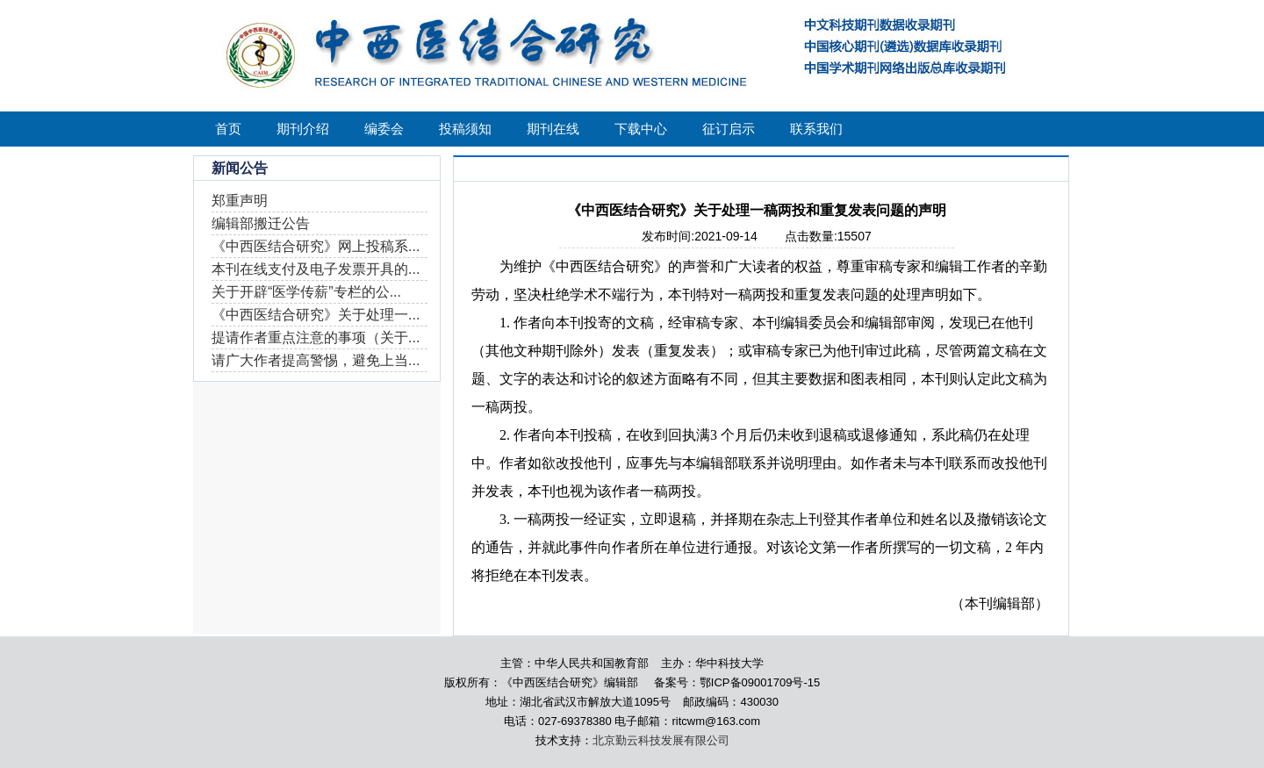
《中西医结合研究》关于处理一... (316, 314)
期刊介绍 (302, 128)
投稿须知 (465, 128)
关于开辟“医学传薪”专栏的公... (306, 291)
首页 (228, 128)
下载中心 (640, 128)
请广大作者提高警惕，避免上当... (316, 360)
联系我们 (816, 128)
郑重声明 (240, 200)
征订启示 (728, 128)
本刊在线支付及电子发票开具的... (316, 269)
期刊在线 (553, 128)
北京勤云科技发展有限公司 (660, 740)
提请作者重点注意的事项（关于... (316, 337)
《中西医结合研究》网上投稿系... (316, 246)
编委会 (384, 128)
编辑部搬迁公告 (261, 223)
